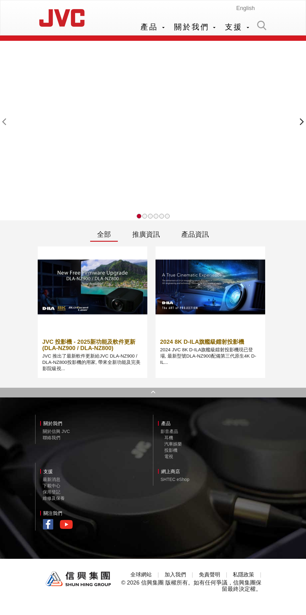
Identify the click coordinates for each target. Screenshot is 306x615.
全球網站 (138, 577)
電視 (168, 459)
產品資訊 (195, 237)
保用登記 (51, 494)
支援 (237, 27)
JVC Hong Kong (63, 19)
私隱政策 (244, 577)
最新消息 (51, 482)
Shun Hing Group (78, 582)
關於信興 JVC (56, 434)
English (245, 8)
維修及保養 (54, 501)
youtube (68, 529)
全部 (104, 237)
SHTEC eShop (175, 482)
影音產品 (169, 434)
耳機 (168, 440)
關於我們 (195, 27)
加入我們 (173, 577)
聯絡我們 (51, 440)
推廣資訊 (146, 237)
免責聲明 (209, 577)
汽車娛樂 (173, 446)
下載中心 (51, 488)
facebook (50, 528)
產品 (152, 27)
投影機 (171, 453)
